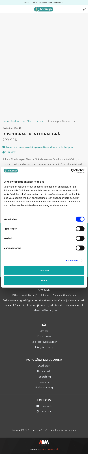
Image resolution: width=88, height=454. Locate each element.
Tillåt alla (44, 270)
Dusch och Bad (18, 121)
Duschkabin (44, 366)
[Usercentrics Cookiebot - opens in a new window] (70, 171)
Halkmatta (44, 382)
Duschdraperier (36, 121)
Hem (5, 121)
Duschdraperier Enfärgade (58, 147)
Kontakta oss (44, 336)
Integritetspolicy (44, 347)
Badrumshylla (44, 371)
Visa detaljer (71, 260)
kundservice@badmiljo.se (44, 310)
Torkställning (44, 377)
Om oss (44, 331)
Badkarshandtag (44, 388)
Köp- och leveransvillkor (44, 342)
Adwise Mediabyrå (49, 449)
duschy (11, 152)
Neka (44, 280)
